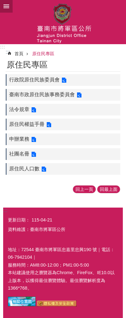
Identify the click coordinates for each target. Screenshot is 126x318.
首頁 (19, 53)
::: (2, 47)
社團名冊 (19, 153)
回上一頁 (84, 189)
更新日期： (19, 219)
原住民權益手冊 (27, 124)
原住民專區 (43, 53)
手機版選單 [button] (6, 6)
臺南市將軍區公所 (63, 22)
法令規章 (19, 109)
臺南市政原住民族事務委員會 (42, 94)
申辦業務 (19, 139)
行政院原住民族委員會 (34, 79)
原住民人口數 (24, 168)
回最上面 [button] (108, 189)
